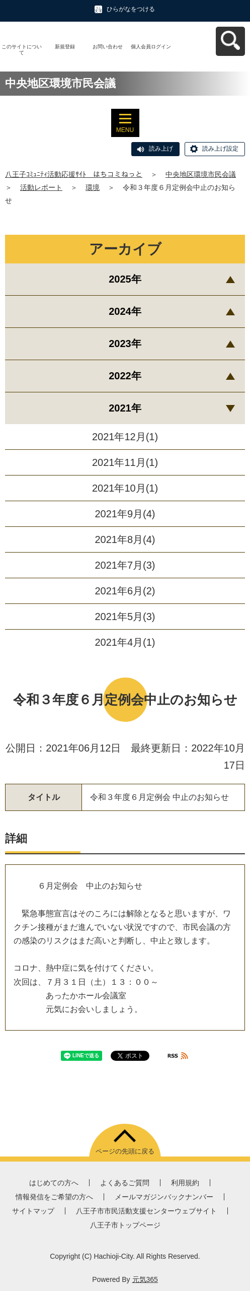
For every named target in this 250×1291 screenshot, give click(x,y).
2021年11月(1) (125, 462)
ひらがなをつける (131, 9)
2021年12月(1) (125, 436)
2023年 (125, 343)
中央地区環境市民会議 (200, 174)
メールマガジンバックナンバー (164, 1197)
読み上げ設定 (220, 148)
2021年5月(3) (125, 616)
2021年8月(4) (125, 539)
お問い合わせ (108, 46)
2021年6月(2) (125, 590)
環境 (93, 187)
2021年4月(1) (125, 642)
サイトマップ (33, 1211)
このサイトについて (22, 49)
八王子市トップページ (125, 1225)
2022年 (125, 375)
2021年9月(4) (125, 513)
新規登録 (65, 46)
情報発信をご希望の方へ (54, 1197)
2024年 (125, 311)
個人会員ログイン (151, 46)
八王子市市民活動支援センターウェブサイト (146, 1211)
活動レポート (41, 187)
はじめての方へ (53, 1183)
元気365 (145, 1279)
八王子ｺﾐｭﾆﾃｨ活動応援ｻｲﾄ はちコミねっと (73, 174)
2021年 (125, 408)
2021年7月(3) (125, 565)
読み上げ (161, 148)
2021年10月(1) (125, 488)
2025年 (125, 279)
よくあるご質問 (124, 1183)
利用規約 (185, 1183)
